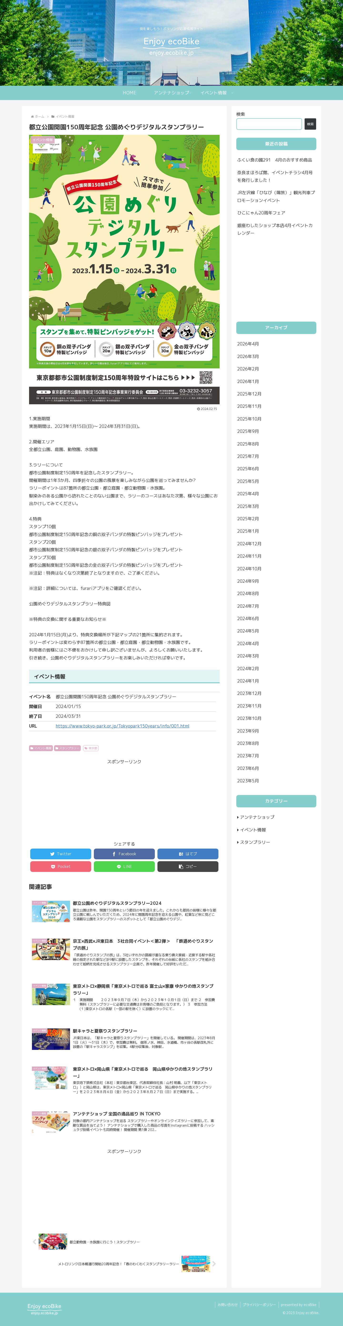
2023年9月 (248, 731)
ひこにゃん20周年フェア (261, 213)
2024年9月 (248, 581)
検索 (240, 114)
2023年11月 (249, 706)
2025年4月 (248, 494)
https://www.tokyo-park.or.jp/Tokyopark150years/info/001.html (122, 726)
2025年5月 (248, 481)
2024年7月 (248, 606)
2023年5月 (248, 781)
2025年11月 (249, 406)
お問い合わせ (228, 1304)
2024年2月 (248, 669)
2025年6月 (248, 469)
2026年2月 (248, 369)
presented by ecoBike (299, 1304)
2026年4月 (248, 344)
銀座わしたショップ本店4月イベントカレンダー (275, 229)
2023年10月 (249, 718)
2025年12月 (249, 394)
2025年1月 (248, 531)
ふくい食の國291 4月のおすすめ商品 (274, 160)
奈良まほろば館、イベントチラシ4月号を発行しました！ (275, 176)
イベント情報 (40, 748)
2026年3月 (248, 356)
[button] (187, 866)
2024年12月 (249, 544)
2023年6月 (248, 768)
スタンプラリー (67, 748)
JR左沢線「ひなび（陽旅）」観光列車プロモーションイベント (276, 196)
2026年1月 (248, 382)
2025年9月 (248, 431)
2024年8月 (248, 594)
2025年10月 (249, 419)
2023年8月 (248, 743)
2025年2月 (248, 519)
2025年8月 (248, 444)
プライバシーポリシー (259, 1304)
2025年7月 (248, 456)
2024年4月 (248, 644)
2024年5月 (248, 631)
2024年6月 (248, 619)
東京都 (91, 748)
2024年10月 (249, 569)
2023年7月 (248, 756)
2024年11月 (249, 556)
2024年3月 (248, 656)
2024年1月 (248, 681)
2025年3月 (248, 506)
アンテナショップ (257, 817)
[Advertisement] (124, 799)
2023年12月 (249, 693)
